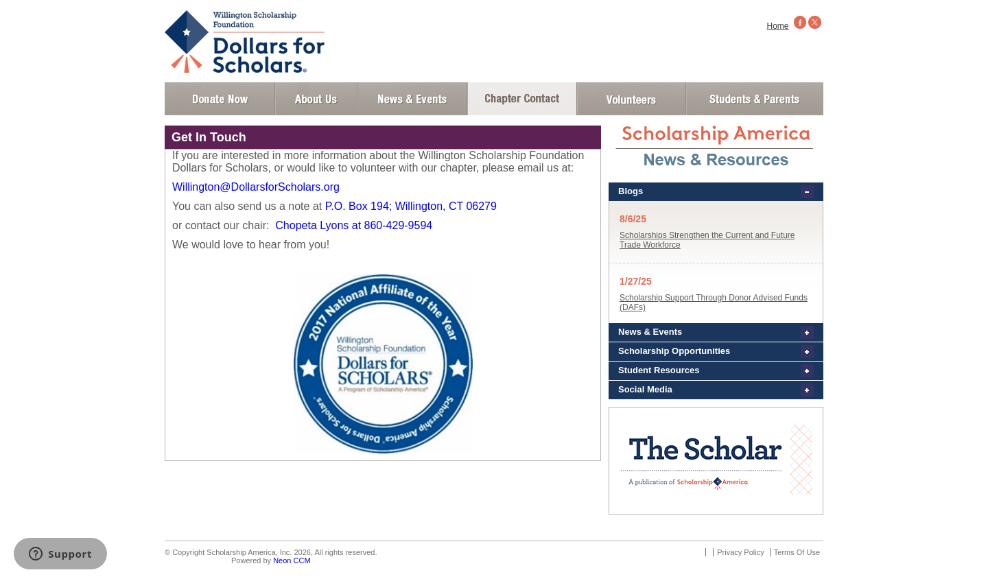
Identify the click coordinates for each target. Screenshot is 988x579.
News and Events (412, 98)
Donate (220, 98)
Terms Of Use (797, 552)
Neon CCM (291, 560)
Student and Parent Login (754, 98)
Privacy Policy (740, 552)
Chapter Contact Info (522, 98)
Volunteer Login (630, 98)
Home (778, 26)
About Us (316, 98)
